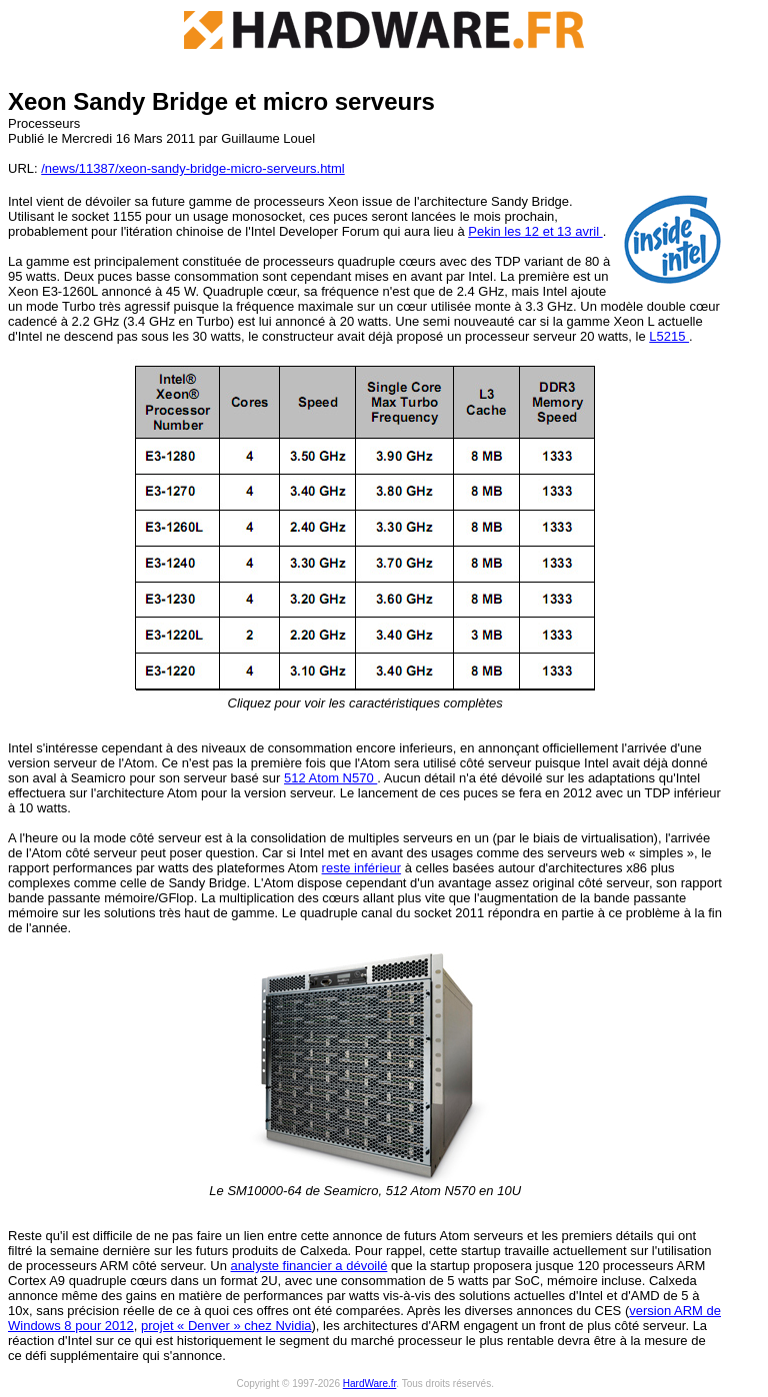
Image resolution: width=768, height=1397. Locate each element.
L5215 (669, 336)
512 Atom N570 (330, 777)
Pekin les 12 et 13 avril (535, 231)
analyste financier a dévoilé (309, 1265)
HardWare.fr (370, 1383)
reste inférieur (361, 867)
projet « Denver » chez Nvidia (226, 1325)
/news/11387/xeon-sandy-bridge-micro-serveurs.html (192, 168)
